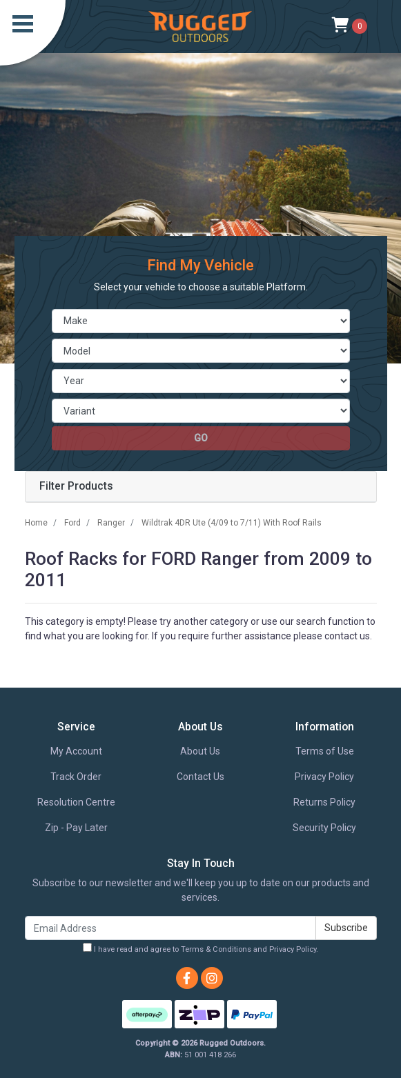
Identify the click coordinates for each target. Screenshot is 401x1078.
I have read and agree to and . (200, 948)
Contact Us (200, 776)
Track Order (75, 776)
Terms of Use (324, 751)
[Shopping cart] (349, 26)
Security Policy (324, 827)
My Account (76, 751)
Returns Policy (324, 802)
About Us (200, 751)
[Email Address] (170, 928)
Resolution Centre (76, 802)
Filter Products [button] (76, 486)
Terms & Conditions (216, 949)
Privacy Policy (324, 776)
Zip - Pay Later (76, 827)
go (201, 437)
